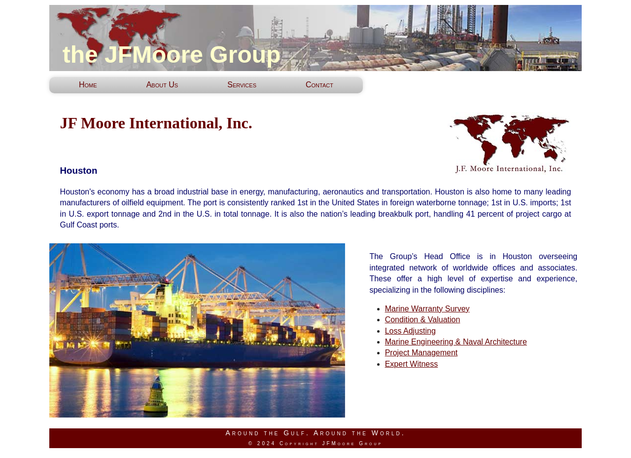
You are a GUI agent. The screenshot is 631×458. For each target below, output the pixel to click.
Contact (319, 84)
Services (241, 84)
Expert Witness (411, 364)
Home (88, 84)
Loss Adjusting (410, 331)
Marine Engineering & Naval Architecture (456, 342)
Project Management (421, 352)
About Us (162, 84)
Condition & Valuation (422, 319)
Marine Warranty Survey (427, 309)
